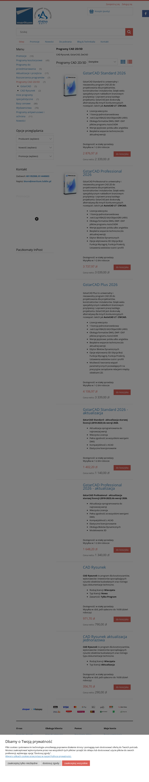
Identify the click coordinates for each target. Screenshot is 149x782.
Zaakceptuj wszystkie (76, 763)
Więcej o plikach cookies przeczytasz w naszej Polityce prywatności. (38, 756)
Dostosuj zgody (51, 763)
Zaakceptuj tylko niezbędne (23, 763)
